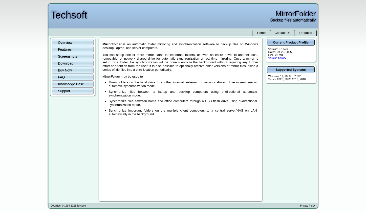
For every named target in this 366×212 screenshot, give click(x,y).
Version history (277, 57)
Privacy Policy (307, 205)
